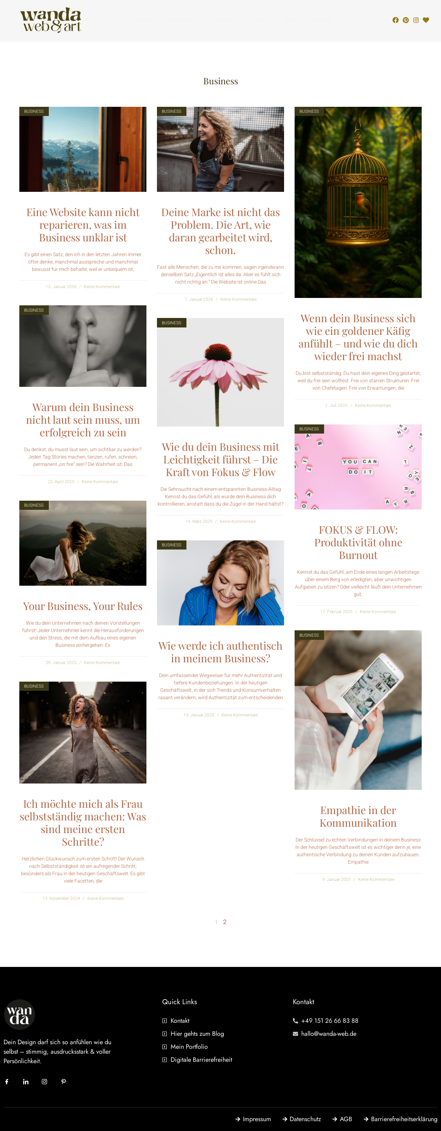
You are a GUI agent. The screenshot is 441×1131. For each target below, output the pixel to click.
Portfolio (225, 20)
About (260, 20)
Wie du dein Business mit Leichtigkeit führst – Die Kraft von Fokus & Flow (220, 459)
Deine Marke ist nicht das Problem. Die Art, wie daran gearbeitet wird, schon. (220, 231)
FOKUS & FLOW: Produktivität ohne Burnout (358, 542)
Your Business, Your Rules (83, 606)
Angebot (182, 20)
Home (143, 20)
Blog (290, 20)
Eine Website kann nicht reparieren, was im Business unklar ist (83, 224)
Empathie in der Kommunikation (358, 816)
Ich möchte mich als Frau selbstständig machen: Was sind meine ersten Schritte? (83, 823)
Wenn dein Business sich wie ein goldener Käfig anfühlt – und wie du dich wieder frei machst (358, 337)
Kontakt (322, 20)
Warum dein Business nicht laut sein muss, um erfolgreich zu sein (83, 419)
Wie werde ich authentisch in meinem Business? (220, 651)
